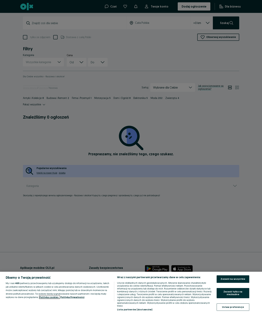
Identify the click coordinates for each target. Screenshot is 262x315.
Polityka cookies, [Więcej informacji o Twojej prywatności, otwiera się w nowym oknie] (49, 297)
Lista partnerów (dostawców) (134, 309)
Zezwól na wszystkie (233, 278)
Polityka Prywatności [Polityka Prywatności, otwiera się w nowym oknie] (72, 297)
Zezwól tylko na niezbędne (232, 293)
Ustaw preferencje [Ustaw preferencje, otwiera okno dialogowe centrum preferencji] (233, 307)
